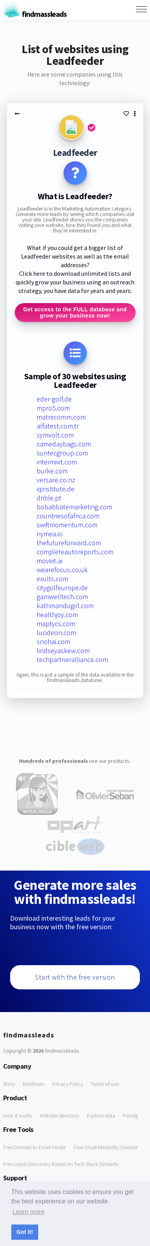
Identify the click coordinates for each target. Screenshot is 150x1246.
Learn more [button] (28, 1212)
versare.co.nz (56, 479)
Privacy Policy (67, 1083)
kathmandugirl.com (65, 605)
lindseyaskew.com (63, 650)
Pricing (130, 1115)
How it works (17, 1115)
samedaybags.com (64, 443)
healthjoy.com (57, 614)
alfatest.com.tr (58, 425)
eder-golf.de (54, 399)
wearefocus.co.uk (62, 569)
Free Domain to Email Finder (34, 1147)
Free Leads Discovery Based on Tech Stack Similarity (61, 1163)
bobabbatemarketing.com (74, 506)
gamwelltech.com (62, 596)
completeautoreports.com (75, 551)
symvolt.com (55, 434)
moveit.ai (49, 560)
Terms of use (105, 1083)
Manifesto (33, 1083)
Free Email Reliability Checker (106, 1147)
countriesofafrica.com (68, 515)
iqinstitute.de (55, 488)
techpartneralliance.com (72, 659)
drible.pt (49, 497)
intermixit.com (57, 461)
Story (9, 1083)
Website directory (59, 1115)
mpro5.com (53, 407)
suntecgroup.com (62, 452)
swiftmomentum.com (67, 524)
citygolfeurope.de (62, 587)
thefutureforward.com (69, 542)
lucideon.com (56, 632)
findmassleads (35, 14)
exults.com (52, 578)
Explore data (101, 1115)
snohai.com (53, 641)
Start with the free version (75, 977)
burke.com (52, 470)
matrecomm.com (61, 416)
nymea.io (50, 533)
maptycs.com (56, 623)
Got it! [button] (24, 1232)
